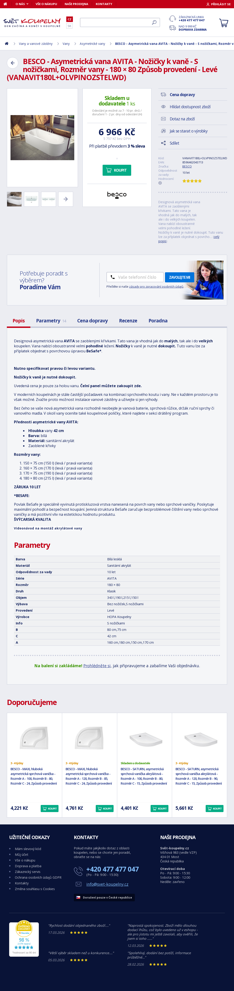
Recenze (128, 320)
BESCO (187, 166)
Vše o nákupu (46, 4)
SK (69, 26)
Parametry (51, 320)
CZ (70, 19)
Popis (19, 320)
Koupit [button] (52, 808)
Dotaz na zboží (182, 119)
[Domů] (7, 4)
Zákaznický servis (27, 871)
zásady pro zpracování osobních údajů (156, 286)
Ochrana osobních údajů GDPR (38, 877)
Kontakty (104, 4)
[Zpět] (12, 63)
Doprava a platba (28, 866)
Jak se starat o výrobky (188, 131)
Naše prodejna (76, 4)
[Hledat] (120, 22)
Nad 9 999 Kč (193, 28)
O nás (20, 4)
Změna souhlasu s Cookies (35, 889)
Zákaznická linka (193, 18)
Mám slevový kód (28, 849)
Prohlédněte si (97, 665)
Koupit (120, 170)
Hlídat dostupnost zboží (190, 106)
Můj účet (21, 854)
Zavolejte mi (179, 277)
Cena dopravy (92, 320)
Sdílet (174, 143)
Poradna (158, 320)
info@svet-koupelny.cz (107, 884)
